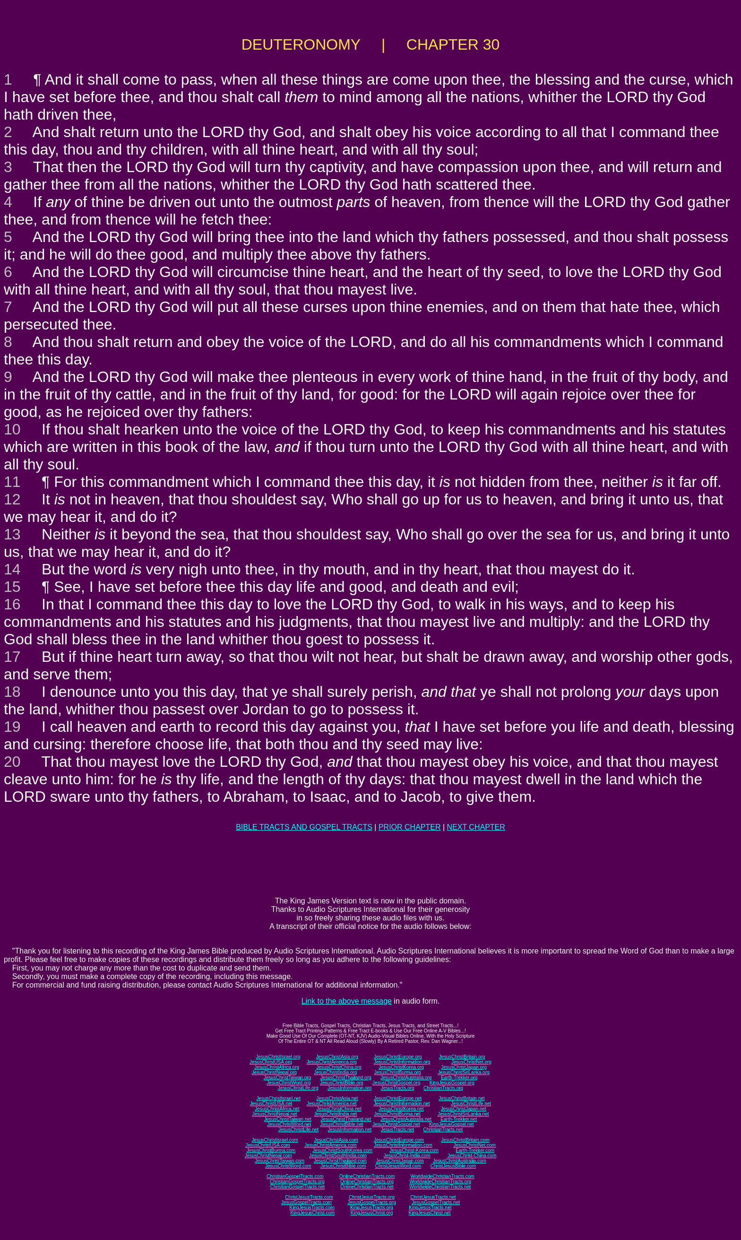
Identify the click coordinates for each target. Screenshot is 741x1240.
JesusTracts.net (397, 1129)
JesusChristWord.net (289, 1124)
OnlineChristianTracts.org (367, 1181)
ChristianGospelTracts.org (297, 1181)
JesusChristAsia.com (336, 1140)
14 (12, 569)
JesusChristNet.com (474, 1145)
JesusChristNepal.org (274, 1072)
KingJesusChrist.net (430, 1212)
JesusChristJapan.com (399, 1160)
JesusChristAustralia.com (459, 1160)
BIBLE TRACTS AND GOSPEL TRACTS (304, 827)
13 (12, 534)
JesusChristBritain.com (465, 1140)
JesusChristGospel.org (396, 1082)
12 (12, 499)
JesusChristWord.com (288, 1166)
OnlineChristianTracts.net (366, 1186)
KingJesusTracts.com (312, 1207)
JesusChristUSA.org (271, 1062)
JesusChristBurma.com (271, 1150)
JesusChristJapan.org (464, 1067)
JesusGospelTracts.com (306, 1202)
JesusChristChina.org (339, 1067)
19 (12, 726)
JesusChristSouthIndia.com (338, 1155)
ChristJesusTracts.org (372, 1197)
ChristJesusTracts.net (433, 1197)
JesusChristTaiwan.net (287, 1119)
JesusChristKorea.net (401, 1108)
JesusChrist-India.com (407, 1155)
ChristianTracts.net (443, 1129)
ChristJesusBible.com (453, 1166)
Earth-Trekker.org (459, 1077)
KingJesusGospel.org (452, 1082)
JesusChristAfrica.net (277, 1108)
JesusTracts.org (397, 1088)
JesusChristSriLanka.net (463, 1114)
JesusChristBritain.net (461, 1098)
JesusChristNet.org (471, 1062)
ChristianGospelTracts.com (295, 1176)
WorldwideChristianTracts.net (440, 1186)
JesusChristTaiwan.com (279, 1160)
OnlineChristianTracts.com (367, 1176)
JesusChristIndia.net (335, 1114)
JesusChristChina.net (339, 1108)
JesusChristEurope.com (399, 1140)
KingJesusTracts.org (371, 1207)
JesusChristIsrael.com (274, 1140)
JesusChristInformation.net (402, 1103)
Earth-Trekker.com (475, 1150)
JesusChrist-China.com (472, 1155)
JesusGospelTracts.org (371, 1202)
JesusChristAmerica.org (332, 1062)
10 (12, 429)
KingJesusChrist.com (312, 1212)
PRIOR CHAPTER (410, 827)
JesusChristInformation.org (402, 1062)
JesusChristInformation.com (403, 1145)
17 (12, 656)
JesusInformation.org (349, 1088)
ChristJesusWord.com (398, 1166)
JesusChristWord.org (288, 1082)
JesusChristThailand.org (345, 1077)
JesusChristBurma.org (397, 1072)
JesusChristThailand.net (345, 1119)
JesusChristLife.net (471, 1103)
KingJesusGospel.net (451, 1124)
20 (12, 761)
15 (12, 586)
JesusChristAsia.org (337, 1056)
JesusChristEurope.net (398, 1098)
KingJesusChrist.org (372, 1212)
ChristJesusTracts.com (309, 1197)
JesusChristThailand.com (340, 1160)
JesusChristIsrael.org (278, 1056)
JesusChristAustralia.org (405, 1077)
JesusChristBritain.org (462, 1056)
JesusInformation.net (349, 1129)
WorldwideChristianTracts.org (440, 1181)
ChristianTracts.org (443, 1088)
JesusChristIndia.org (335, 1072)
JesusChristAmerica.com (330, 1145)
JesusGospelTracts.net (436, 1202)
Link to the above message (347, 1001)
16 (12, 604)
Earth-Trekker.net (458, 1119)
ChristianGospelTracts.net (297, 1186)
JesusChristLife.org (298, 1088)
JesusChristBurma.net (397, 1114)
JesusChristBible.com (343, 1166)
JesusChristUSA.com (267, 1145)
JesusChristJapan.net (463, 1108)
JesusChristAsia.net (337, 1098)
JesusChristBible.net (341, 1124)
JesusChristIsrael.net (278, 1098)
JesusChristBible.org (341, 1082)
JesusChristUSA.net (271, 1103)
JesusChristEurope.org (398, 1056)
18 (12, 691)
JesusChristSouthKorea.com (342, 1150)
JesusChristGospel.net (396, 1124)
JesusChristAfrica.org (276, 1067)
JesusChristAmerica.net (332, 1103)
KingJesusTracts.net (430, 1207)
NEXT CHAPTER (476, 827)
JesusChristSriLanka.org (464, 1072)
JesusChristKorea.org (401, 1067)
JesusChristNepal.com (268, 1155)
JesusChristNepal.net (274, 1114)
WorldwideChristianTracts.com (442, 1176)
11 (12, 481)
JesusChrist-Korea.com (414, 1150)
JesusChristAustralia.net (405, 1119)
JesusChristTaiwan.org (287, 1077)
